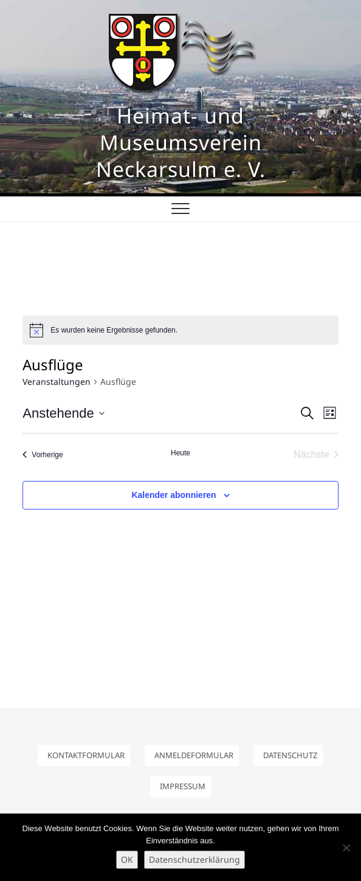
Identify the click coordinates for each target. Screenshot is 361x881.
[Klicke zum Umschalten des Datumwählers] (63, 413)
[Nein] (346, 847)
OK (127, 859)
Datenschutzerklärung (194, 859)
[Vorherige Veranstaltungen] (42, 454)
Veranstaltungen (56, 381)
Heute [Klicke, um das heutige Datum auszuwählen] (180, 453)
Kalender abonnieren (173, 495)
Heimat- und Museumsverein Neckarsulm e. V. (181, 142)
